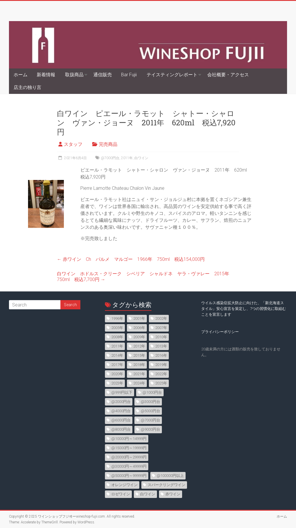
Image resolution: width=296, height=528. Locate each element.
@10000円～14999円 (129, 438)
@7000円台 (110, 158)
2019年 (161, 364)
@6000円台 (121, 420)
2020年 (117, 374)
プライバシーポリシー (220, 332)
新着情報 (46, 74)
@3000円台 (150, 401)
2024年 (139, 383)
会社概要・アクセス (228, 74)
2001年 (139, 318)
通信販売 (102, 74)
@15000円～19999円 (129, 448)
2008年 (117, 337)
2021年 (139, 374)
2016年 (161, 355)
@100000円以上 (170, 475)
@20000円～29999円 (129, 457)
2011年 (127, 158)
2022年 (161, 374)
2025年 (161, 383)
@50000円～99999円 (129, 475)
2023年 (117, 383)
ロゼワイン (120, 494)
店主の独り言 (27, 87)
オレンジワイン (124, 485)
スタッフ (73, 144)
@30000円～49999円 (129, 466)
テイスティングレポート (172, 74)
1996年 (117, 318)
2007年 (161, 328)
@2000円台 (121, 401)
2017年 (117, 364)
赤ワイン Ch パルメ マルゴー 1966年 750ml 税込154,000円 (131, 259)
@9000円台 (150, 429)
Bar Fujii (129, 74)
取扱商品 (74, 74)
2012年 (139, 346)
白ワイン (141, 158)
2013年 (161, 346)
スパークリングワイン (166, 485)
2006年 (139, 328)
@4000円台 (121, 411)
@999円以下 (121, 392)
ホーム (20, 74)
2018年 (139, 364)
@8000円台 (121, 429)
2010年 (161, 337)
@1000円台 (152, 392)
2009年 (139, 337)
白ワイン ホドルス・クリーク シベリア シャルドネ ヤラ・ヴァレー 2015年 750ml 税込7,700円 (145, 276)
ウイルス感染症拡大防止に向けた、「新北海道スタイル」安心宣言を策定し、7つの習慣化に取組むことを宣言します (243, 309)
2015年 (139, 355)
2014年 (117, 355)
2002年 (161, 318)
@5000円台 (150, 411)
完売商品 (108, 144)
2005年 (117, 328)
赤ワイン (172, 494)
